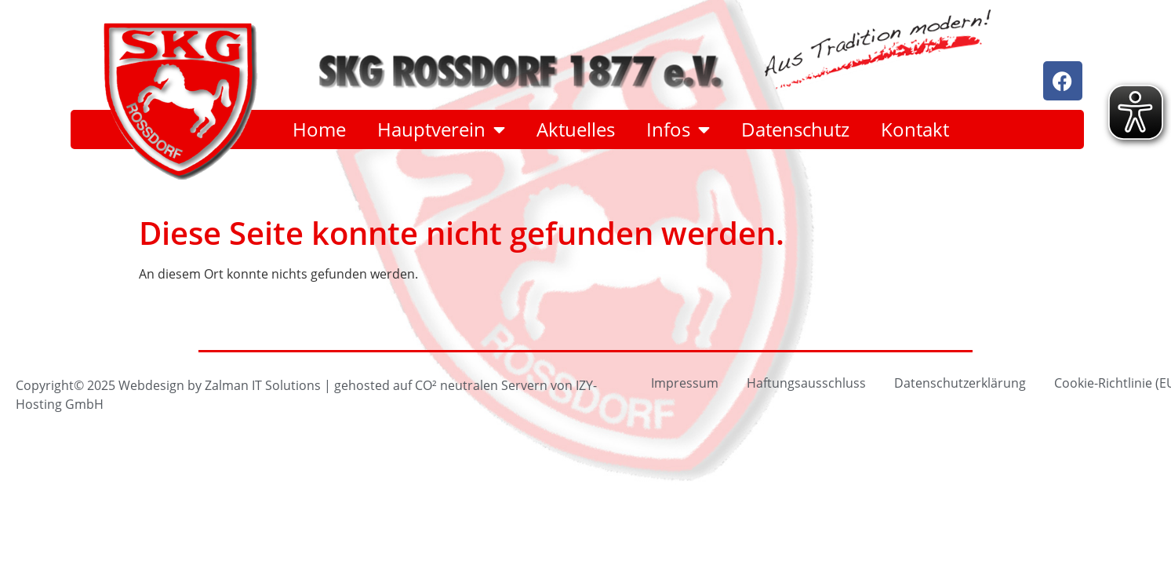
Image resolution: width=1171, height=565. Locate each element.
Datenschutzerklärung (960, 382)
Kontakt (915, 129)
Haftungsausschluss (806, 382)
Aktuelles (575, 129)
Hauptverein (441, 129)
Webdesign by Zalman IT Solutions (219, 385)
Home (319, 129)
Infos (678, 129)
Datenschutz (795, 129)
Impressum (684, 382)
